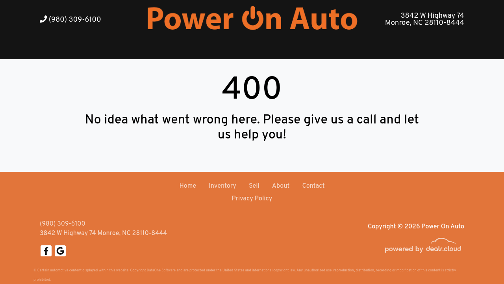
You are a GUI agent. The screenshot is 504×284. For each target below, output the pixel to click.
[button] (243, 49)
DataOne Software (161, 270)
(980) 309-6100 (70, 19)
